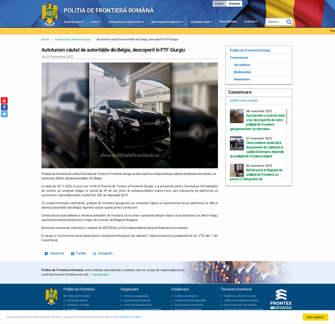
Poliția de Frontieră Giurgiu (250, 50)
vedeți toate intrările (244, 100)
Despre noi (73, 21)
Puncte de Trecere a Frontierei (142, 309)
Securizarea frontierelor (188, 305)
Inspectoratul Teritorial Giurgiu (73, 39)
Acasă (45, 39)
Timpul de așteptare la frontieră (243, 309)
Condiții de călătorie (126, 21)
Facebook (54, 253)
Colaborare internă (185, 296)
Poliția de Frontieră (51, 296)
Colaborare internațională (190, 300)
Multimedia (228, 21)
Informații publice (167, 21)
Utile (96, 21)
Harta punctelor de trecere (240, 305)
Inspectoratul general (137, 300)
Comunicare (201, 21)
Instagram (103, 253)
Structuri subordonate (137, 305)
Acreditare (242, 65)
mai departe (100, 274)
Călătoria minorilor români (240, 296)
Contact (251, 21)
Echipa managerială (136, 296)
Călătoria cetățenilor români (241, 300)
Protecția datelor (77, 300)
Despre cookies (138, 317)
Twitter (78, 253)
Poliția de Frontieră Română (109, 10)
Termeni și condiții (78, 305)
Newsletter (242, 79)
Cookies (72, 309)
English (219, 3)
